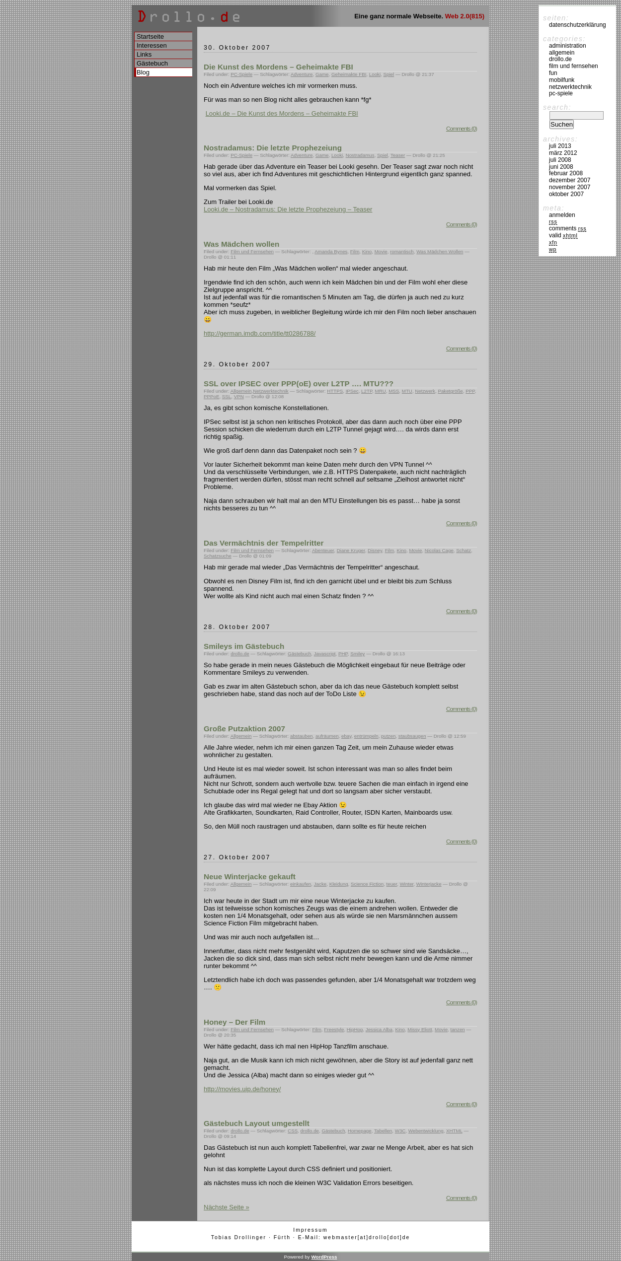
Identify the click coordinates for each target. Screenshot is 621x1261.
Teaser (397, 155)
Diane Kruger (351, 550)
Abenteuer (323, 550)
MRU (380, 391)
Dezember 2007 (569, 180)
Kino (367, 251)
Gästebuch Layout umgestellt (257, 1123)
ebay (346, 736)
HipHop (355, 1029)
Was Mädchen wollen (241, 244)
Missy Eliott (419, 1029)
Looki (375, 74)
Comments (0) (461, 128)
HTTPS (335, 391)
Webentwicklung (426, 1130)
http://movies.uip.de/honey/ (242, 1089)
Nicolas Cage (439, 550)
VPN (239, 396)
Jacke (320, 884)
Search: (557, 107)
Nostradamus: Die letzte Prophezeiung (273, 147)
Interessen (152, 45)
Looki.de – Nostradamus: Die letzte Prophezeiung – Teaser (288, 209)
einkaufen (300, 884)
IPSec (352, 391)
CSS (293, 1130)
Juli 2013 (560, 145)
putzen (388, 736)
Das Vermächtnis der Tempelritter (263, 543)
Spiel (389, 74)
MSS (393, 391)
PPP (470, 391)
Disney (375, 550)
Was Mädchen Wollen (439, 251)
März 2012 (563, 152)
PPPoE (211, 396)
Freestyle (334, 1029)
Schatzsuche (218, 556)
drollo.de (240, 653)
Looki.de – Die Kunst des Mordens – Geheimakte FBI (282, 113)
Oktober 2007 (566, 194)
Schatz (463, 550)
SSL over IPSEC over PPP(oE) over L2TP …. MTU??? (298, 383)
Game (322, 74)
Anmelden (562, 214)
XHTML (454, 1130)
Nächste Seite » (226, 1207)
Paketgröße (450, 391)
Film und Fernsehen (252, 251)
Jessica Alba (379, 1029)
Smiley (357, 653)
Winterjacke (429, 884)
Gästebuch (299, 653)
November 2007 (569, 187)
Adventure (301, 74)
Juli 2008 (560, 159)
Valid (563, 235)
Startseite (150, 36)
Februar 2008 (566, 173)
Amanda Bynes (330, 251)
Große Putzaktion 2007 (244, 728)
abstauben (301, 736)
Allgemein (241, 391)
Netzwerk (425, 391)
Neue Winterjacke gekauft (250, 876)
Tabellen (383, 1130)
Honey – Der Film (234, 1022)
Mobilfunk (561, 79)
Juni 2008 (561, 166)
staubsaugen (412, 736)
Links (144, 54)
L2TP (366, 391)
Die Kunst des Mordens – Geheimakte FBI (278, 67)
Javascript (325, 653)
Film (354, 251)
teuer (392, 884)
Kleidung (338, 884)
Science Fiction (367, 884)
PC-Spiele (241, 74)
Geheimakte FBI (348, 74)
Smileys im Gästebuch (244, 646)
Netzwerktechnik (271, 391)
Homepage (360, 1130)
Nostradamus (360, 155)
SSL (226, 396)
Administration (567, 45)
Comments (567, 228)
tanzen (457, 1029)
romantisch (402, 251)
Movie (381, 251)
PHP (343, 653)
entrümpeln (366, 736)
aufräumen (327, 736)
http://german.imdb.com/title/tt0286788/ (259, 333)
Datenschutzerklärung (577, 24)
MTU (407, 391)
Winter (407, 884)
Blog (143, 72)
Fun (553, 73)
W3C (400, 1130)
